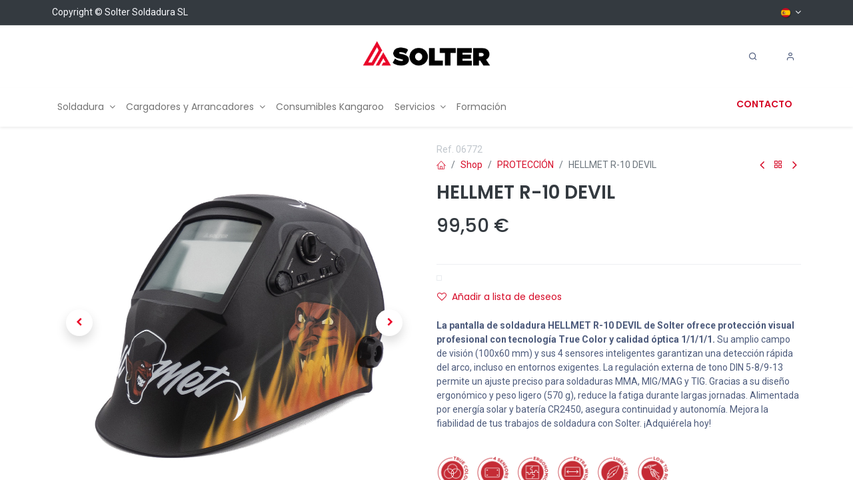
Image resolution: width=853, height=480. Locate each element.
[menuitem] (86, 107)
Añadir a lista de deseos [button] (499, 296)
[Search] (753, 56)
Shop (471, 164)
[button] (79, 322)
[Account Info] (790, 56)
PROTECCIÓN (525, 164)
